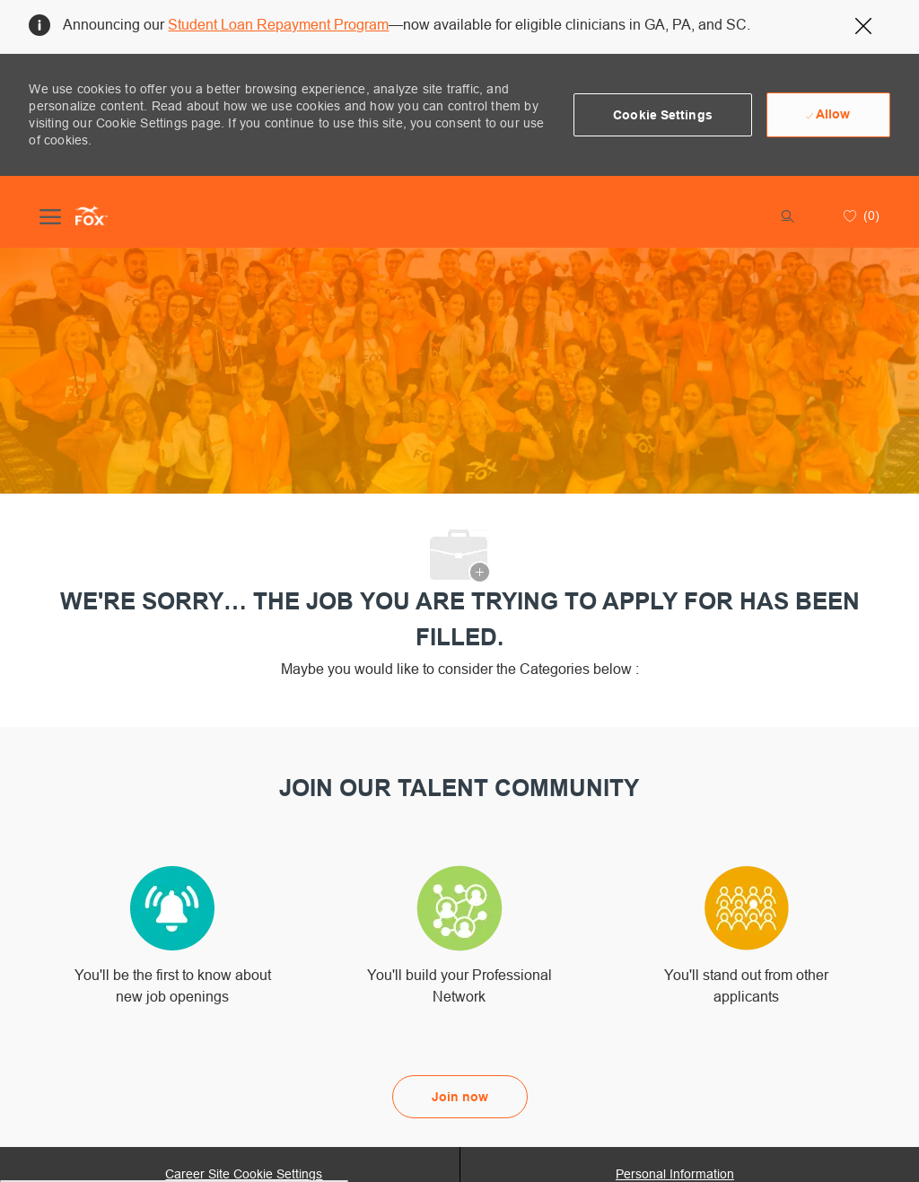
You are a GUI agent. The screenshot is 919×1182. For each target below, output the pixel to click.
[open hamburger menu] (50, 215)
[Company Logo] (91, 215)
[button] (662, 114)
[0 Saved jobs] (859, 215)
